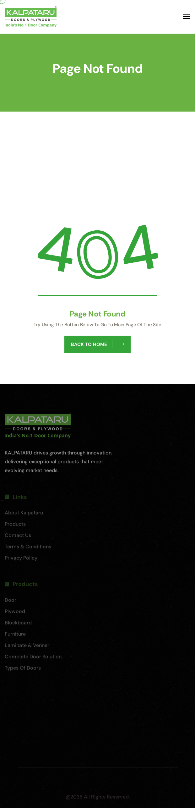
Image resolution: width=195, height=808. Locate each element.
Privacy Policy (21, 559)
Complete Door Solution (33, 658)
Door (10, 601)
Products (15, 525)
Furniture (15, 635)
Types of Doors (23, 669)
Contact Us (18, 537)
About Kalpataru (24, 514)
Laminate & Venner (27, 647)
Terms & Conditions (28, 548)
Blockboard (18, 624)
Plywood (15, 613)
